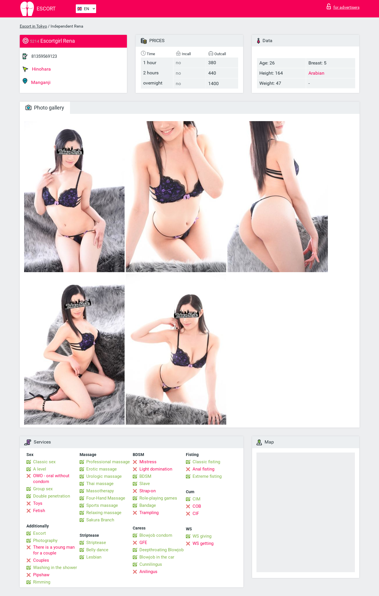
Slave (144, 483)
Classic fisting (206, 461)
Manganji (37, 81)
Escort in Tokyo (33, 26)
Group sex (43, 488)
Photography (45, 540)
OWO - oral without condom (51, 478)
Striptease (96, 542)
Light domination (155, 469)
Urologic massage (104, 476)
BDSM (145, 476)
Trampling (149, 512)
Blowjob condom (155, 535)
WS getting (203, 543)
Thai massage (100, 483)
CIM (196, 499)
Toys (37, 503)
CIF (196, 513)
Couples (41, 560)
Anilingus (148, 571)
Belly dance (97, 549)
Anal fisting (203, 469)
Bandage (147, 505)
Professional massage (108, 461)
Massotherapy (100, 490)
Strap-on (147, 490)
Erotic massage (101, 469)
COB (197, 506)
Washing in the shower (55, 567)
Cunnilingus (150, 564)
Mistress (148, 461)
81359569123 (44, 56)
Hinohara (37, 69)
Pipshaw (41, 574)
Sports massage (102, 505)
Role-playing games (158, 498)
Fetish (39, 510)
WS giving (202, 536)
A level (39, 469)
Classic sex (44, 461)
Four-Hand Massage (105, 498)
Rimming (41, 582)
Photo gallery (45, 108)
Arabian (316, 73)
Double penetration (51, 496)
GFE (143, 542)
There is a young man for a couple (54, 550)
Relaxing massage (103, 512)
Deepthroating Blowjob (161, 549)
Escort (39, 533)
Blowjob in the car (156, 557)
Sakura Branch (100, 520)
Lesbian (93, 557)
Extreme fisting (207, 476)
